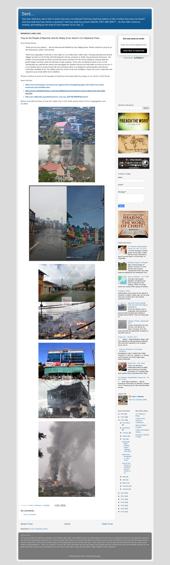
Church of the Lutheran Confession (140, 420)
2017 (123, 511)
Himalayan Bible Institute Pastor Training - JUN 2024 (126, 446)
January (125, 489)
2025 (123, 417)
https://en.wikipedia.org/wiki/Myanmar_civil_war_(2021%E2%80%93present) (56, 96)
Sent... (28, 13)
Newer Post (27, 524)
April (124, 480)
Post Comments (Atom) (39, 529)
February (125, 486)
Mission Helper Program (141, 426)
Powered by (134, 58)
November (126, 428)
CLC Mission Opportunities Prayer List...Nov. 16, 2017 (137, 247)
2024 (123, 420)
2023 (123, 493)
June (124, 439)
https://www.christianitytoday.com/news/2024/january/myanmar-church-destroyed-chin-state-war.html (65, 92)
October (125, 433)
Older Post (107, 524)
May (124, 477)
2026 (123, 414)
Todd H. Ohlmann (137, 396)
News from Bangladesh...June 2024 (127, 457)
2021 (123, 499)
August (125, 436)
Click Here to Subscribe (133, 51)
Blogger (98, 556)
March (124, 483)
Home (67, 524)
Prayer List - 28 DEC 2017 (127, 337)
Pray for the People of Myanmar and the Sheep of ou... (126, 468)
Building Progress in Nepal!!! (138, 262)
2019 (123, 505)
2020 (123, 502)
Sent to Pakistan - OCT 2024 (138, 277)
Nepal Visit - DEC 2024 (136, 363)
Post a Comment (30, 514)
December (126, 423)
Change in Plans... (124, 291)
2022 (123, 496)
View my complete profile (138, 400)
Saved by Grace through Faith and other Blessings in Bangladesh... (138, 305)
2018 (123, 508)
